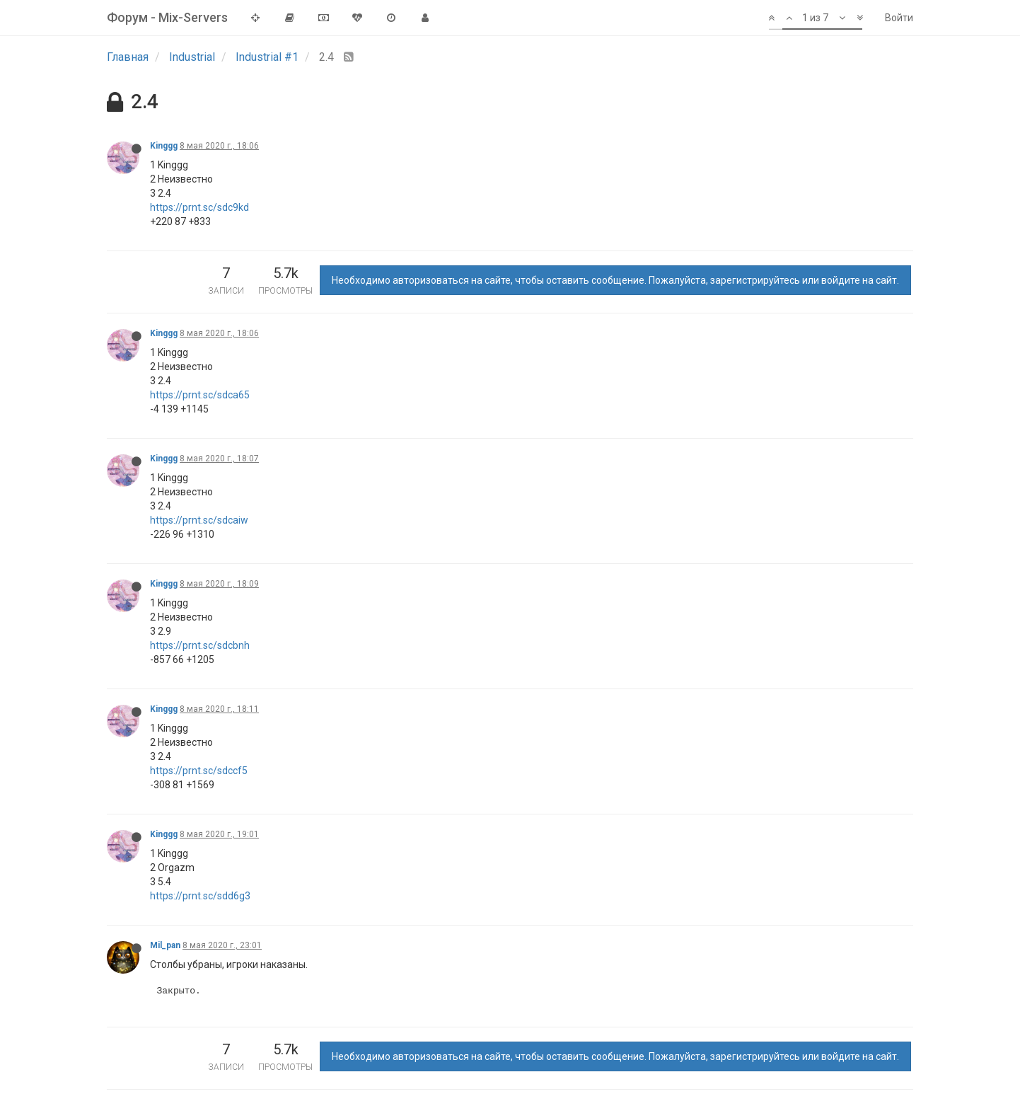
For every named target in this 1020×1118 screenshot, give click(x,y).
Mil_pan (165, 945)
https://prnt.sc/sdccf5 (199, 770)
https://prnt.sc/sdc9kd (199, 207)
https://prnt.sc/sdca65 (200, 394)
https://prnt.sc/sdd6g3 (200, 895)
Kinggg (164, 146)
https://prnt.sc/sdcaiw (199, 520)
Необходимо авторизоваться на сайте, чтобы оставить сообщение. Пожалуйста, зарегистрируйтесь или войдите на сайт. (615, 280)
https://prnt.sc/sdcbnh (200, 645)
